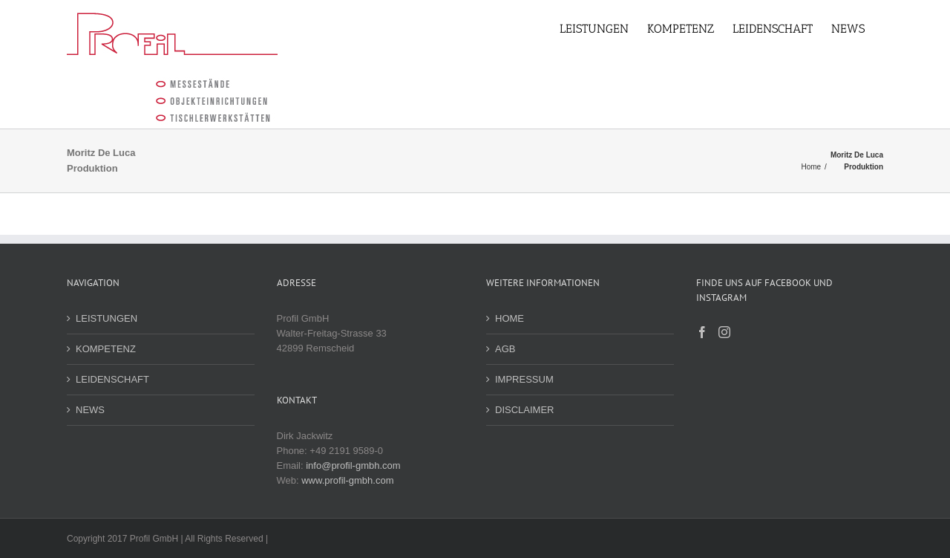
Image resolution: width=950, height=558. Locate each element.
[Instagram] (721, 332)
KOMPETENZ (103, 348)
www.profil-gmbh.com (344, 480)
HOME (506, 318)
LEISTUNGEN (103, 318)
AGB (502, 348)
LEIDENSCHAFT (109, 379)
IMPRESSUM (521, 379)
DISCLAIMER (521, 409)
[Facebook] (698, 332)
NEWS (87, 409)
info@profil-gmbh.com (350, 465)
